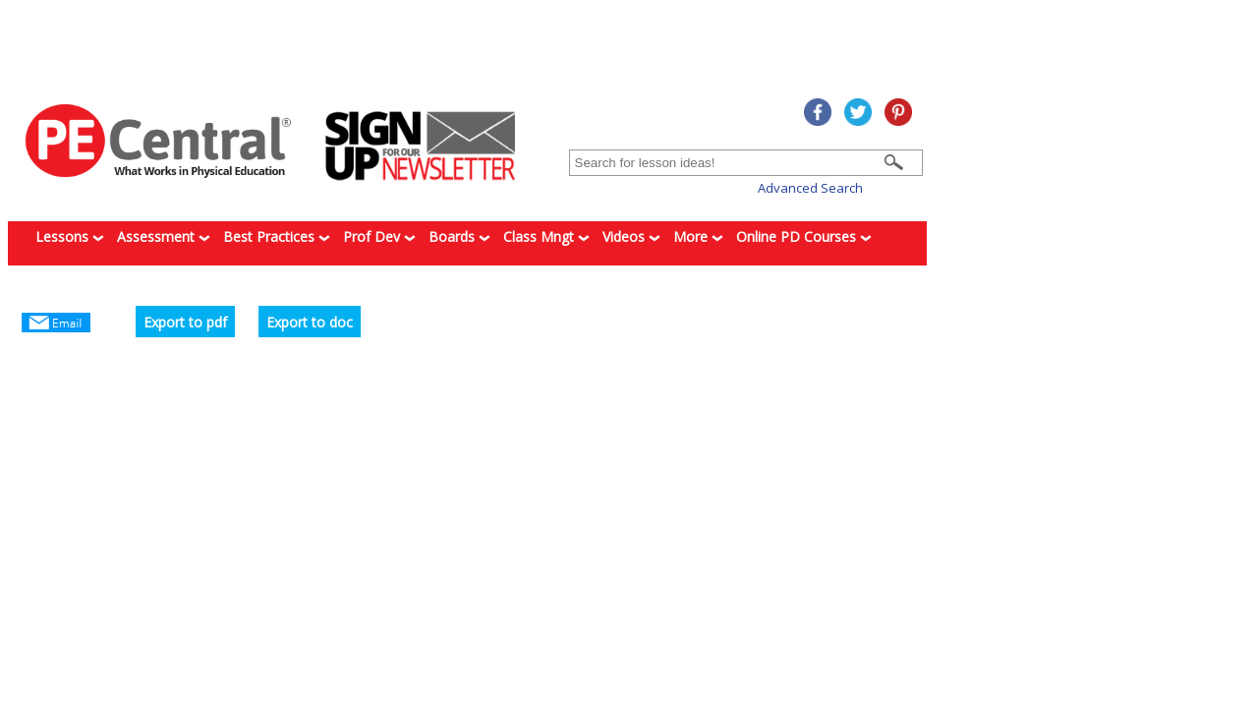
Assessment (163, 236)
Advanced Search (810, 188)
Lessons (69, 236)
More (698, 236)
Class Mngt (546, 236)
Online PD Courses (804, 236)
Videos (631, 236)
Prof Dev (379, 236)
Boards (459, 236)
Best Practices (276, 236)
